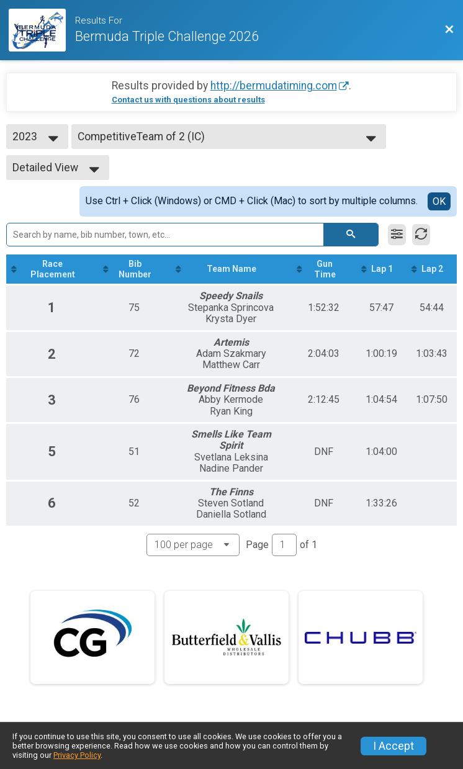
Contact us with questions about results (188, 99)
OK (439, 201)
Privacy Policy (77, 755)
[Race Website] (42, 30)
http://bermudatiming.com (273, 85)
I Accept (393, 746)
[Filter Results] (397, 234)
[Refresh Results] (421, 234)
